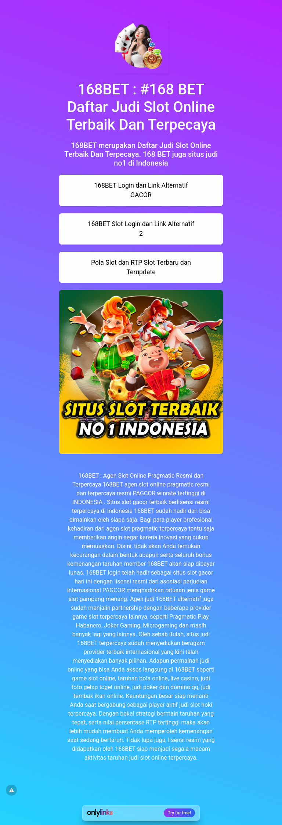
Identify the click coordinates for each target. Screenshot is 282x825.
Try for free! (179, 812)
